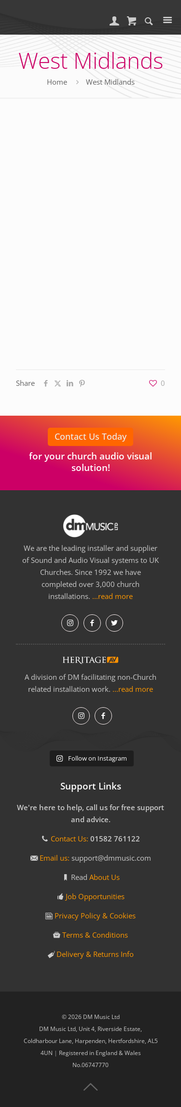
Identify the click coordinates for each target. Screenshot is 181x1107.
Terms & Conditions (95, 935)
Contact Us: (69, 838)
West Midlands (110, 82)
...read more (112, 596)
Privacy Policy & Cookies (95, 915)
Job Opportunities (95, 896)
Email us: (55, 858)
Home (57, 82)
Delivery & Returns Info (95, 954)
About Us (104, 877)
